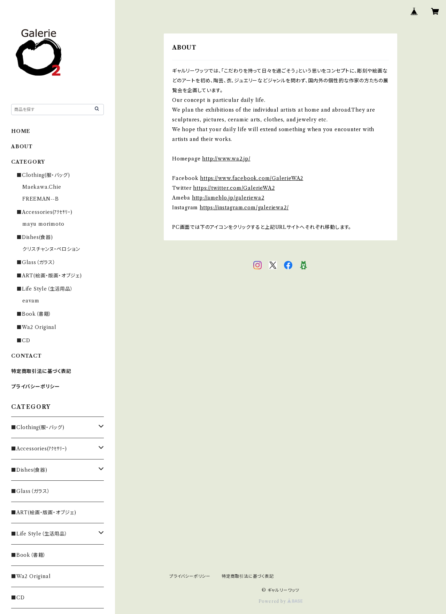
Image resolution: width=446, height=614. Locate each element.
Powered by (281, 601)
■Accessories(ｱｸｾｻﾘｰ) (44, 212)
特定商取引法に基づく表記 (41, 371)
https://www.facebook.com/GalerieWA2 (251, 178)
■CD (23, 340)
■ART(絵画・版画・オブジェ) (49, 275)
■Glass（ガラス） (36, 262)
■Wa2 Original (36, 327)
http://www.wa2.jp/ (226, 159)
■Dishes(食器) (35, 237)
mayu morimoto (45, 224)
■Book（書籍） (34, 314)
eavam (30, 301)
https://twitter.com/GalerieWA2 (234, 188)
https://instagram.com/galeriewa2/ (244, 207)
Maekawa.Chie (41, 187)
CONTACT (26, 356)
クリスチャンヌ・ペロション (51, 249)
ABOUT (22, 146)
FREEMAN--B (40, 199)
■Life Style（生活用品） (45, 289)
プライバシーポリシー (35, 386)
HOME (20, 131)
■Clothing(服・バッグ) (43, 175)
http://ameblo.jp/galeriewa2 (228, 198)
